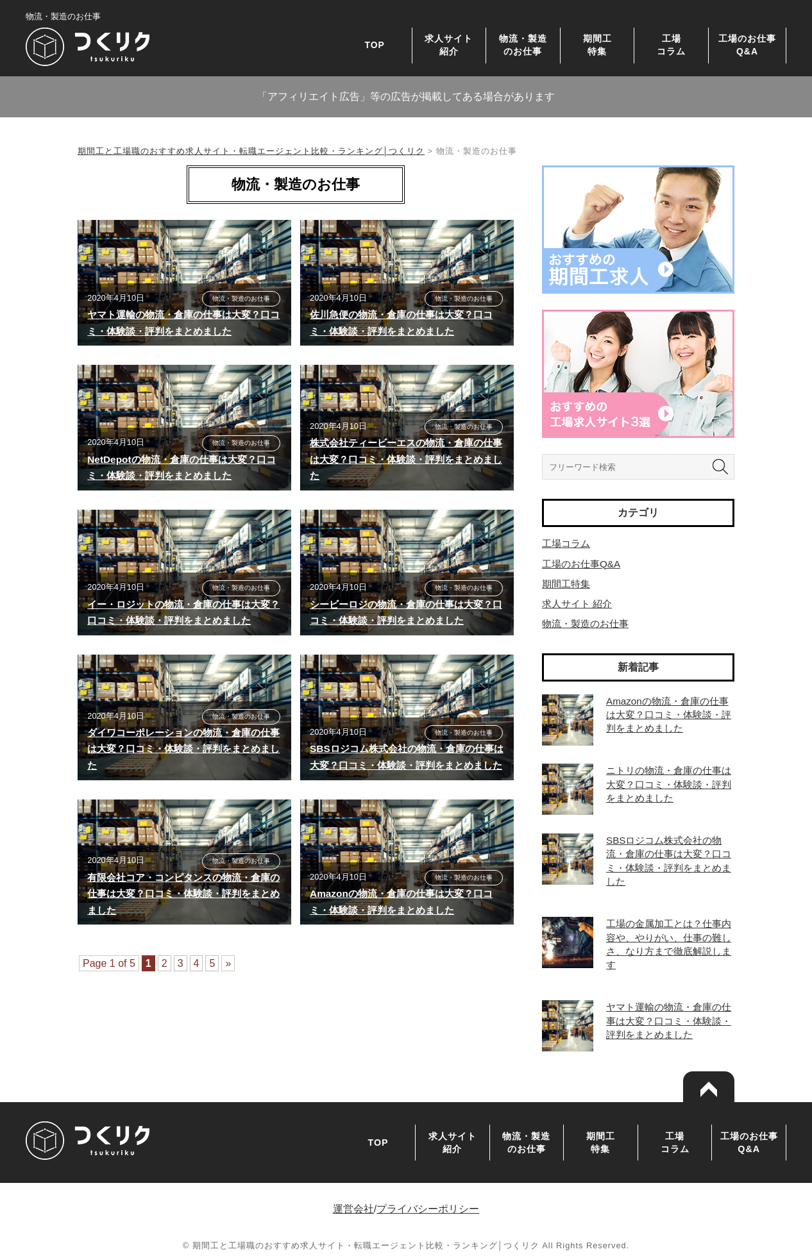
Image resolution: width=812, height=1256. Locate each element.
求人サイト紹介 (449, 44)
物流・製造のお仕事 (523, 44)
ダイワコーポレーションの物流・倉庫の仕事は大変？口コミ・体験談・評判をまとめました (183, 749)
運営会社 (353, 1208)
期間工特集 (597, 44)
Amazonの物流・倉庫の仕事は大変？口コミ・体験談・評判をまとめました (668, 715)
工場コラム (671, 44)
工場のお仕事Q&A (747, 44)
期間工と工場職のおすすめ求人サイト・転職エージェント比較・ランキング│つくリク (251, 151)
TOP (375, 45)
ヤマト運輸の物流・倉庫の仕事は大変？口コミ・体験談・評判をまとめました (668, 1020)
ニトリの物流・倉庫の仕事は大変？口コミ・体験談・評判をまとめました (668, 784)
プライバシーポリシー (427, 1208)
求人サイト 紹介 (577, 603)
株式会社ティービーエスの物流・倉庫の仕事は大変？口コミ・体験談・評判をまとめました (406, 459)
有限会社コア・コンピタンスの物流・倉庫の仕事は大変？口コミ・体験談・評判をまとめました (183, 894)
